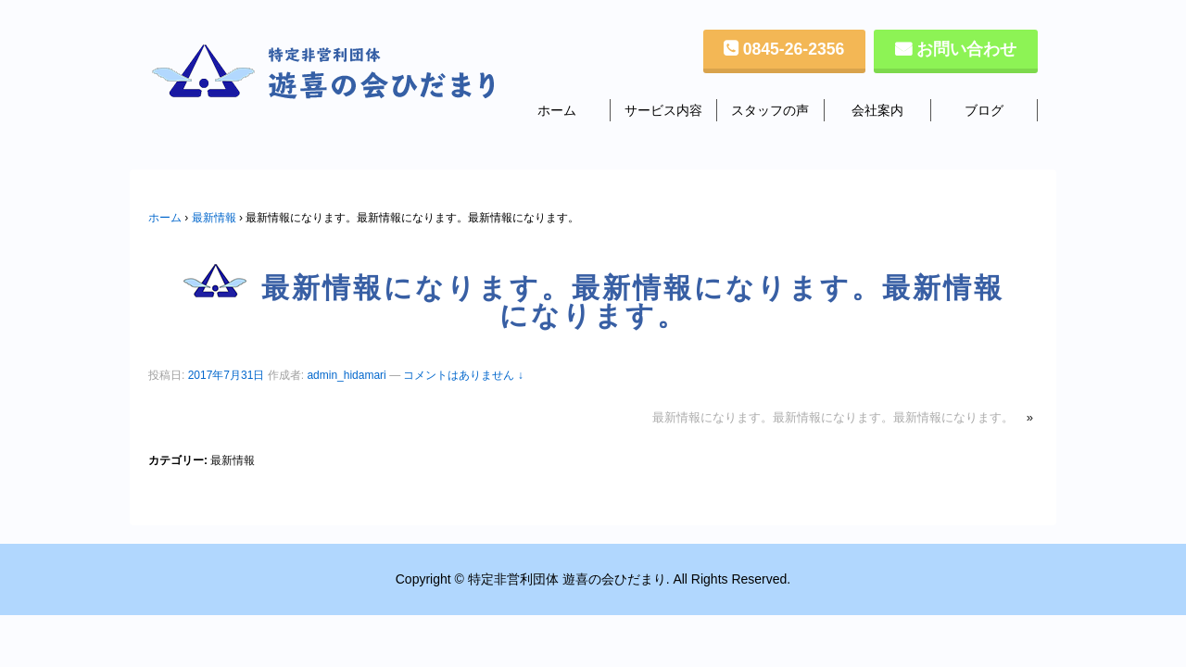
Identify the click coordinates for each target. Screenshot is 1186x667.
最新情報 (214, 217)
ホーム (556, 110)
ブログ (984, 110)
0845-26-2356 (794, 49)
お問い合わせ (966, 49)
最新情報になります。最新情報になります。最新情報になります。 (833, 417)
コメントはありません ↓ (463, 375)
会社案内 (877, 110)
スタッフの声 (770, 110)
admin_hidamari (346, 375)
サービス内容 (663, 110)
